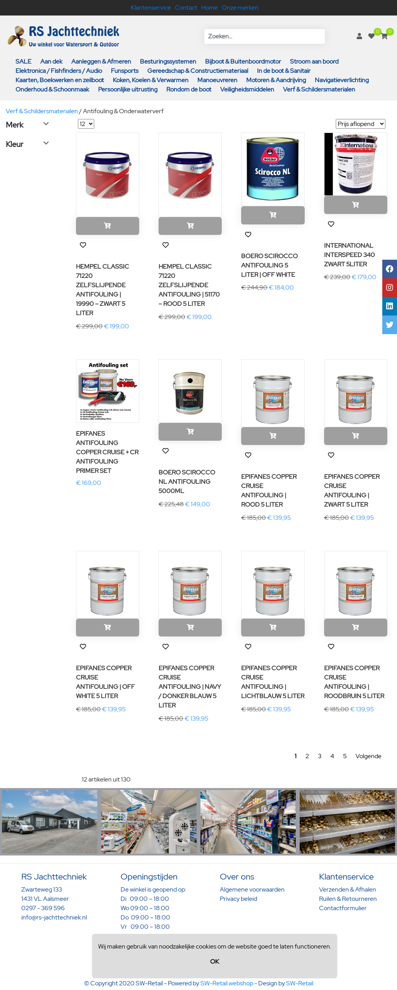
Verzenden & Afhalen (347, 889)
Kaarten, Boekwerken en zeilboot (60, 80)
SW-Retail (299, 983)
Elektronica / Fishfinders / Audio (59, 71)
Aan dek (51, 61)
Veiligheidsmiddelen (247, 89)
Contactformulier (343, 908)
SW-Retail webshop (226, 983)
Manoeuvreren (217, 80)
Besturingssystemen (168, 61)
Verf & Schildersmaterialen (319, 89)
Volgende (368, 756)
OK (214, 961)
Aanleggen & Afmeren (101, 61)
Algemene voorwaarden (252, 889)
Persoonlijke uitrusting (127, 89)
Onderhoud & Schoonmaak (52, 89)
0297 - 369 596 (43, 908)
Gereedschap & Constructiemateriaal (197, 71)
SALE (23, 61)
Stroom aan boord (314, 61)
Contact (186, 7)
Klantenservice (151, 7)
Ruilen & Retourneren (348, 899)
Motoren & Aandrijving (276, 80)
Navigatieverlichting (342, 80)
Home (209, 7)
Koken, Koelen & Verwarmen (150, 80)
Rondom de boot (188, 89)
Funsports (124, 71)
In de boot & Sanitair (284, 71)
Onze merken (240, 7)
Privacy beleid (238, 899)
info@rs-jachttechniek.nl (54, 917)
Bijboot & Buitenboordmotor (243, 61)
